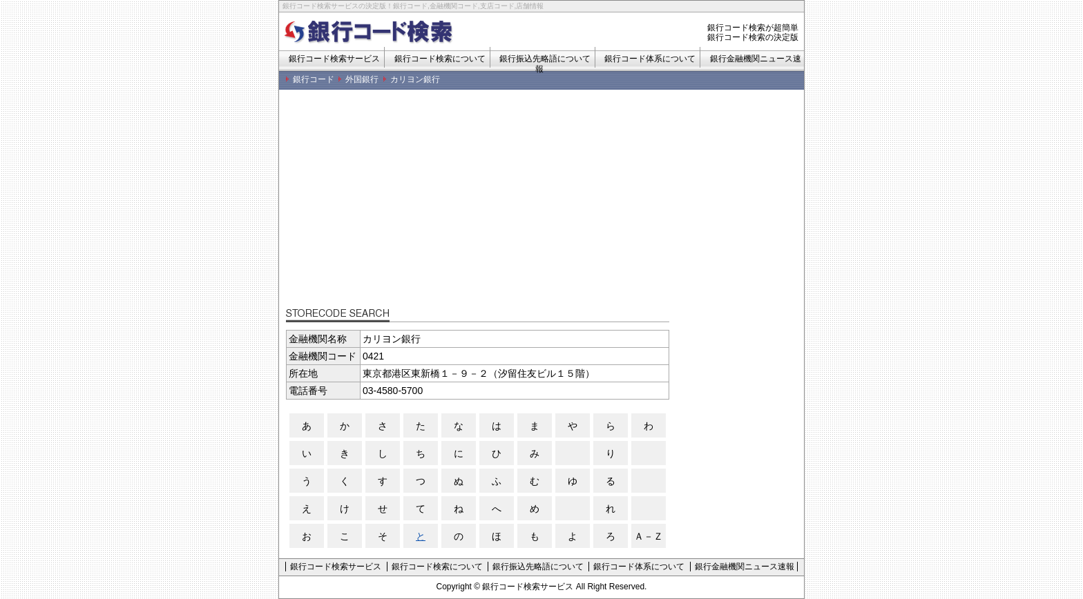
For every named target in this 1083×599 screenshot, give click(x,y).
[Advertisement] (545, 203)
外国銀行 (361, 79)
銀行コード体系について (650, 58)
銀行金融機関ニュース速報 (744, 566)
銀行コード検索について (440, 58)
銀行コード (313, 79)
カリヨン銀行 (415, 79)
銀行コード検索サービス (334, 58)
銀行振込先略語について (538, 566)
